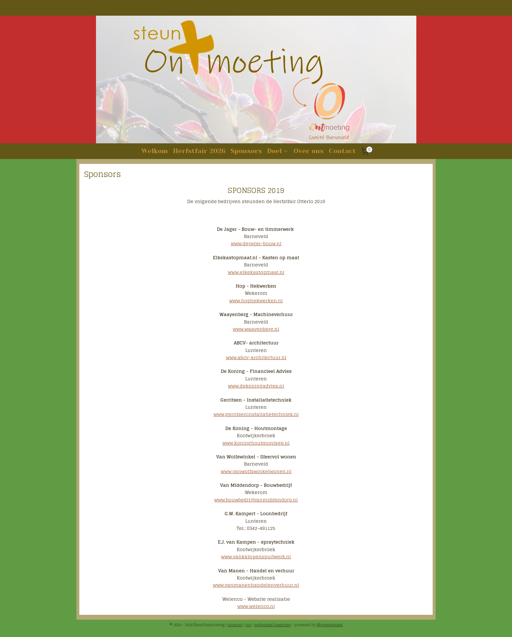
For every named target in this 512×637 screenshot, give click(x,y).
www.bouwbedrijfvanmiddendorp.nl (256, 500)
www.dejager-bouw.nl (256, 243)
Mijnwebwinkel (330, 625)
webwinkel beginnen (272, 625)
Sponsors (246, 151)
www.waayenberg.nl (256, 329)
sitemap (235, 625)
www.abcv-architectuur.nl (256, 357)
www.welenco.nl (256, 606)
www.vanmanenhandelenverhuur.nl (256, 585)
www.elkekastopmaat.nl (256, 272)
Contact (342, 151)
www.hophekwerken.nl (256, 300)
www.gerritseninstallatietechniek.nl (256, 414)
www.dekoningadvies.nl (256, 386)
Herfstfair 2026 (199, 151)
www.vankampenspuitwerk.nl (256, 556)
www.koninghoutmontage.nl (256, 442)
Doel (277, 151)
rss (248, 625)
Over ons (309, 151)
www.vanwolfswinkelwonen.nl (256, 471)
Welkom (154, 151)
